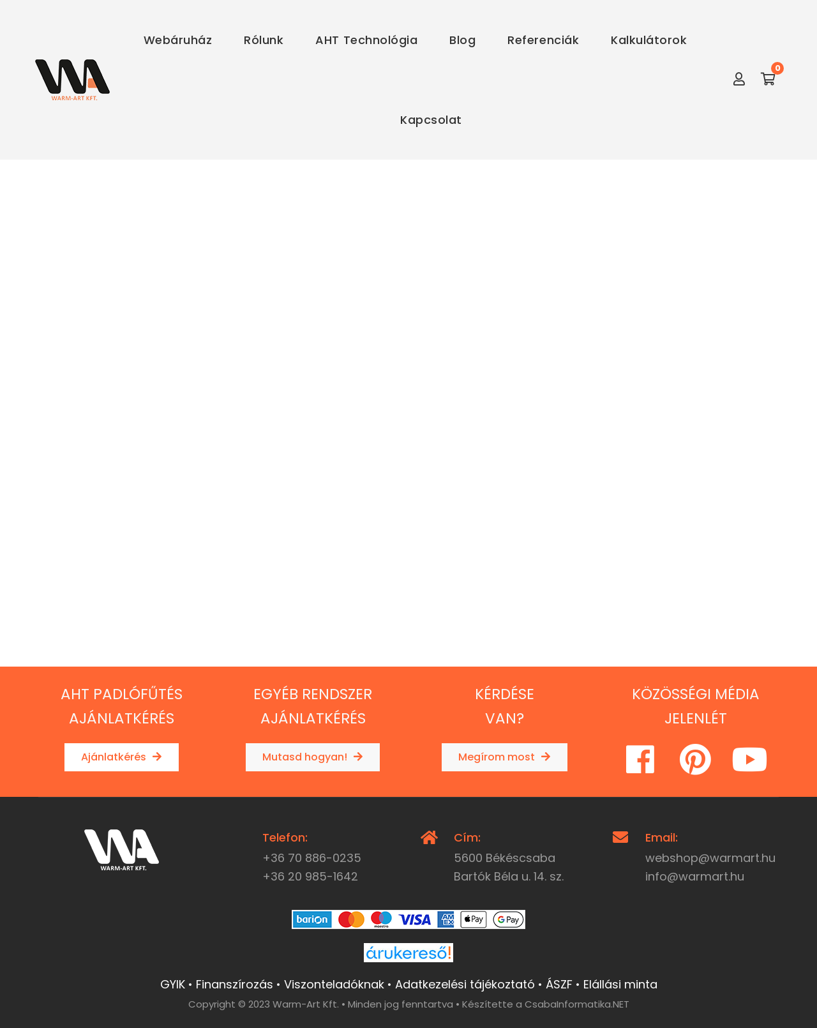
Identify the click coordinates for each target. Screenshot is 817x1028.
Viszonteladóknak (334, 982)
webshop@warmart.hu (710, 856)
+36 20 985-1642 (310, 875)
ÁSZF (559, 982)
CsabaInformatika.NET (577, 1002)
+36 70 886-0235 (311, 856)
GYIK (172, 982)
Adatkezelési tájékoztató (465, 982)
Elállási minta (620, 982)
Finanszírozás (234, 982)
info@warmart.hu (694, 875)
